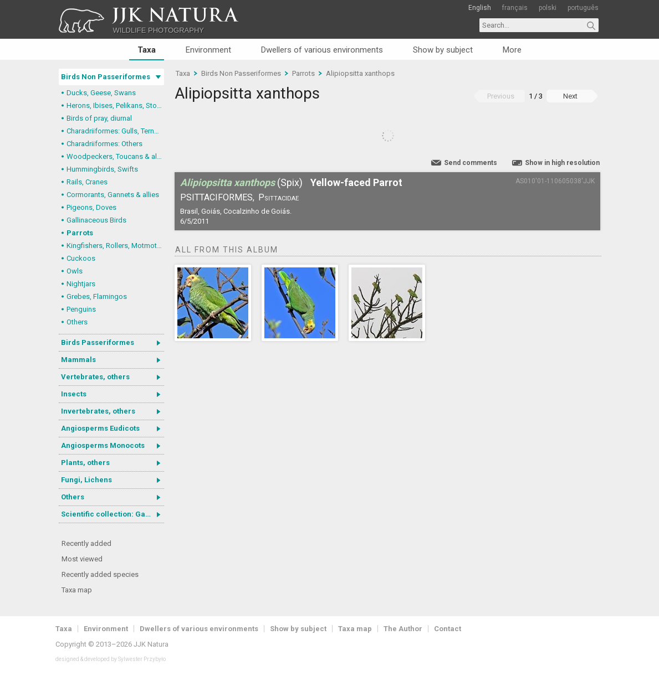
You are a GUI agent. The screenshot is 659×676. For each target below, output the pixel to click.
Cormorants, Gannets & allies (113, 194)
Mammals (78, 359)
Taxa (146, 50)
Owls (75, 271)
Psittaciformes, (217, 197)
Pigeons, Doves (91, 207)
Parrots (80, 233)
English (479, 8)
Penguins (81, 309)
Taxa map (77, 590)
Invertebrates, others (98, 411)
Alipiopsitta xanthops (360, 73)
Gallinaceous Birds (96, 220)
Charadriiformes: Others (104, 144)
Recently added (86, 543)
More (512, 50)
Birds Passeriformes (97, 342)
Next (570, 96)
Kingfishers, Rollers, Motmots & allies (115, 245)
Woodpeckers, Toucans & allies (115, 156)
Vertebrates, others (95, 377)
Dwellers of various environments (322, 50)
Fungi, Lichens (86, 480)
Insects (73, 394)
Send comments (470, 162)
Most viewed (82, 559)
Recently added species (100, 574)
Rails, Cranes (87, 182)
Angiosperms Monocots (103, 445)
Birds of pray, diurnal (99, 118)
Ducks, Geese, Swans (101, 93)
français (515, 8)
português (583, 8)
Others (77, 322)
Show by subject (443, 50)
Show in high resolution (562, 162)
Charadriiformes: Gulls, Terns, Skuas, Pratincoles (115, 131)
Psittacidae (278, 197)
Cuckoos (81, 258)
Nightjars (81, 284)
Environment (208, 50)
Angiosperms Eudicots (100, 428)
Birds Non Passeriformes (105, 77)
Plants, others (85, 462)
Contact (447, 629)
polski (547, 8)
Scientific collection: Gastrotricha (112, 514)
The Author (403, 629)
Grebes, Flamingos (97, 296)
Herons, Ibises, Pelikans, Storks (115, 105)
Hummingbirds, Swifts (102, 169)
